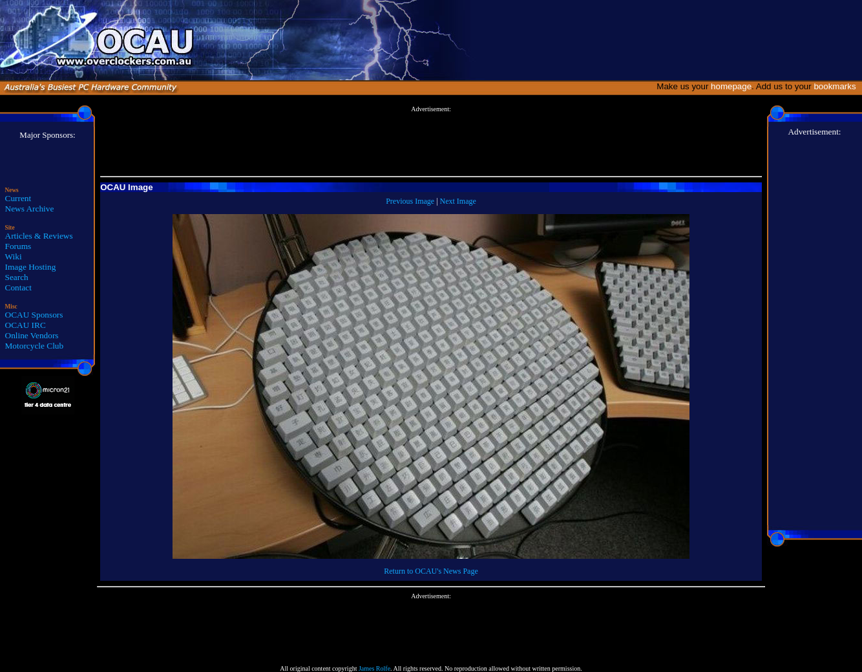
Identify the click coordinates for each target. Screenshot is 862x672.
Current (18, 198)
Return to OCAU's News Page (431, 571)
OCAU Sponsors (34, 315)
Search (16, 277)
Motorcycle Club (34, 346)
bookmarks (837, 86)
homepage (731, 86)
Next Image (458, 201)
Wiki (13, 256)
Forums (18, 246)
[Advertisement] (431, 142)
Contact (18, 287)
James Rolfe (374, 668)
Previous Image (410, 201)
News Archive (29, 208)
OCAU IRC (25, 325)
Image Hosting (30, 267)
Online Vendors (32, 335)
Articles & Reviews (39, 236)
